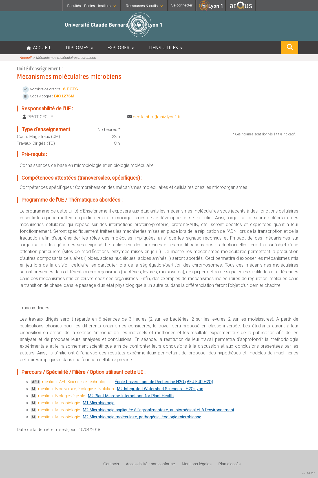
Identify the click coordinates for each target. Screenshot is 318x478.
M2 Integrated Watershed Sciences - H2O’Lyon (160, 388)
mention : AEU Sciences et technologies (77, 381)
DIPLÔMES (79, 47)
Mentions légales (196, 464)
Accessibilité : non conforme (150, 464)
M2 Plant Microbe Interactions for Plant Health (131, 395)
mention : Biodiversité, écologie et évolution (76, 389)
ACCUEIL (39, 47)
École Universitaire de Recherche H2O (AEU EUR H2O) (164, 381)
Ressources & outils (144, 6)
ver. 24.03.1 (308, 473)
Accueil (26, 57)
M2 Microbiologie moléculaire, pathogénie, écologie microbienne (142, 416)
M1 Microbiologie (98, 402)
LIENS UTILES (165, 47)
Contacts (111, 464)
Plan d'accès (229, 464)
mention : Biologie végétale (61, 396)
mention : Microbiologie (59, 403)
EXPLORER (120, 47)
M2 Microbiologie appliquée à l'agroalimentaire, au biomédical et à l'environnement (158, 409)
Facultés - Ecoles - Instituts (91, 6)
